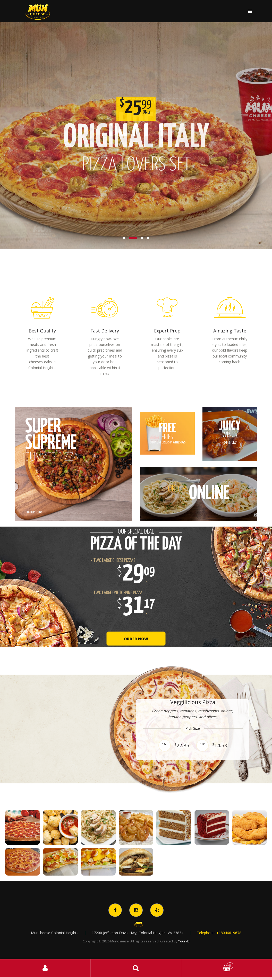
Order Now (136, 638)
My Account (45, 968)
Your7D (184, 941)
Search (136, 968)
